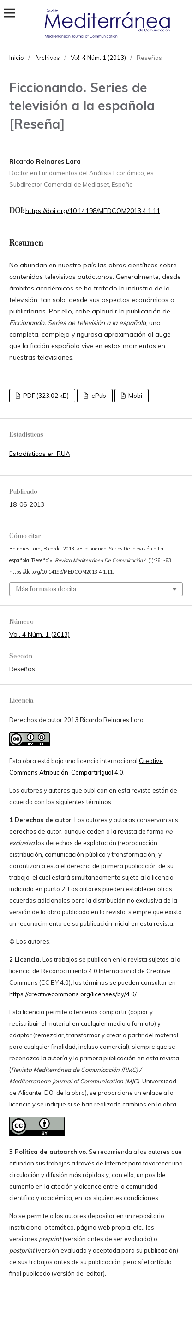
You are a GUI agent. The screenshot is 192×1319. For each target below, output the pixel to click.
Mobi (134, 395)
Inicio (16, 57)
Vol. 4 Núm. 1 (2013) (39, 634)
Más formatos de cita (46, 589)
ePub (98, 395)
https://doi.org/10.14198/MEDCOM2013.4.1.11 (92, 211)
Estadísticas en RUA (39, 454)
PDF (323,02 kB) (45, 395)
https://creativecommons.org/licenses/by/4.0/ (73, 994)
